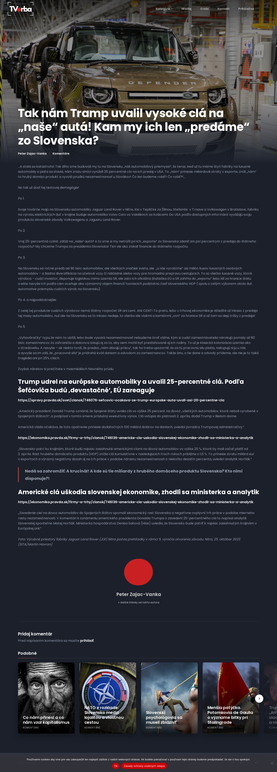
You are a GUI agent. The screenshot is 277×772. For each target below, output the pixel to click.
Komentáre (61, 153)
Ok (116, 766)
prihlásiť (87, 640)
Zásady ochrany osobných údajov (144, 766)
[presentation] (259, 699)
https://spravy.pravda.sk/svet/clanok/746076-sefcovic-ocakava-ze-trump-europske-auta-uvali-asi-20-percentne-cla (121, 400)
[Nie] (272, 763)
